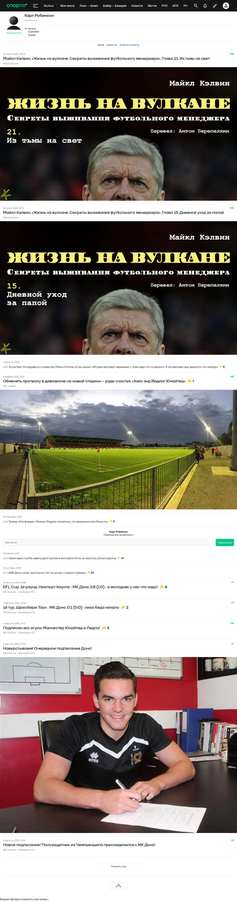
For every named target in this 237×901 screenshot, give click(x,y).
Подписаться (14, 33)
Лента (101, 45)
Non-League (9, 385)
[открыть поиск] (196, 6)
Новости (112, 45)
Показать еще (118, 866)
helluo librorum (11, 63)
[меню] (35, 6)
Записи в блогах (129, 45)
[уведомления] (205, 6)
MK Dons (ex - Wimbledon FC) (19, 591)
